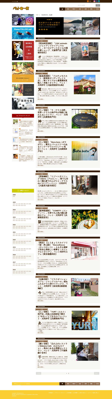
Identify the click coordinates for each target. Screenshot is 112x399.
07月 (27, 204)
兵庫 (86, 9)
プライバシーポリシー (60, 392)
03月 (19, 205)
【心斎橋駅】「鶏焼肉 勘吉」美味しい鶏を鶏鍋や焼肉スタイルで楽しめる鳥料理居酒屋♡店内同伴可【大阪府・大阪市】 (26, 158)
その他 (97, 9)
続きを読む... (41, 65)
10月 (19, 204)
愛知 (91, 9)
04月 (16, 205)
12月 (14, 204)
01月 (14, 196)
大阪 (80, 9)
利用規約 (51, 392)
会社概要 (75, 392)
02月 (22, 205)
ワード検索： (74, 5)
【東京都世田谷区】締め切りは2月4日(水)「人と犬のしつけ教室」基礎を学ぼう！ (26, 141)
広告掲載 (69, 392)
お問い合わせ (82, 392)
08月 (25, 204)
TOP (37, 15)
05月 (14, 205)
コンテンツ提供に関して (93, 392)
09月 (22, 204)
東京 (68, 9)
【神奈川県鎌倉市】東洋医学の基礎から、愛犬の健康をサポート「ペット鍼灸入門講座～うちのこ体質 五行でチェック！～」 (26, 149)
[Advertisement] (23, 175)
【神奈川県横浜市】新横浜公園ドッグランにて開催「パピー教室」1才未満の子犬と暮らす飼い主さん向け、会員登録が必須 (26, 124)
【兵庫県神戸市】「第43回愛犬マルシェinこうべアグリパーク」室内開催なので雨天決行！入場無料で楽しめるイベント (26, 133)
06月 (30, 204)
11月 (16, 204)
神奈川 (73, 9)
